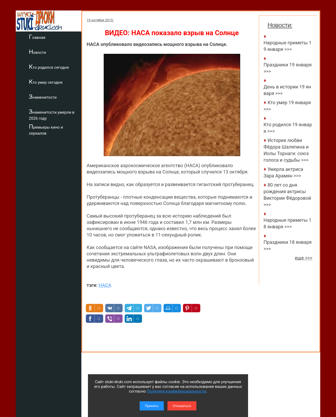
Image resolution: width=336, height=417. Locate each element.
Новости (37, 51)
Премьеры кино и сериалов (46, 129)
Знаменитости (43, 96)
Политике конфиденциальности (176, 391)
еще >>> (303, 258)
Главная (37, 36)
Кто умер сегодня (45, 81)
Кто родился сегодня (49, 66)
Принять (152, 406)
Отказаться (182, 406)
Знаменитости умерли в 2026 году (52, 114)
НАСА (105, 285)
